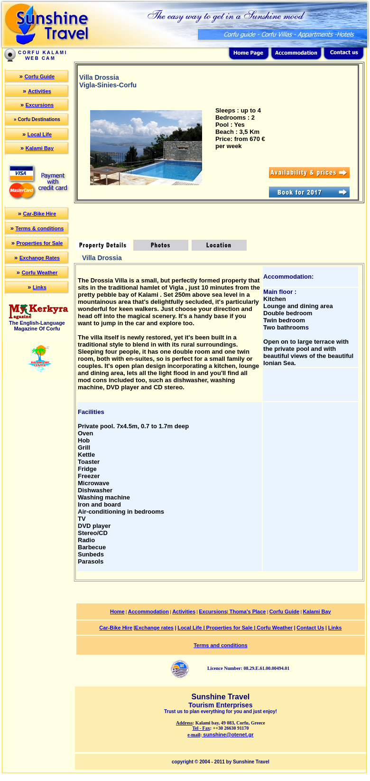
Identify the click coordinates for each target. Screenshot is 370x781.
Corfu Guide (40, 76)
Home (117, 611)
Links (39, 287)
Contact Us (310, 627)
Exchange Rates (39, 258)
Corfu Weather (40, 272)
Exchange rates (154, 627)
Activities (39, 91)
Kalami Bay (40, 148)
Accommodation (148, 611)
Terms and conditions (220, 645)
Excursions (40, 105)
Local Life (40, 134)
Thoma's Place (247, 611)
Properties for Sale (40, 243)
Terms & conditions (39, 228)
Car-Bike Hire (39, 213)
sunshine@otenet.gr (227, 734)
